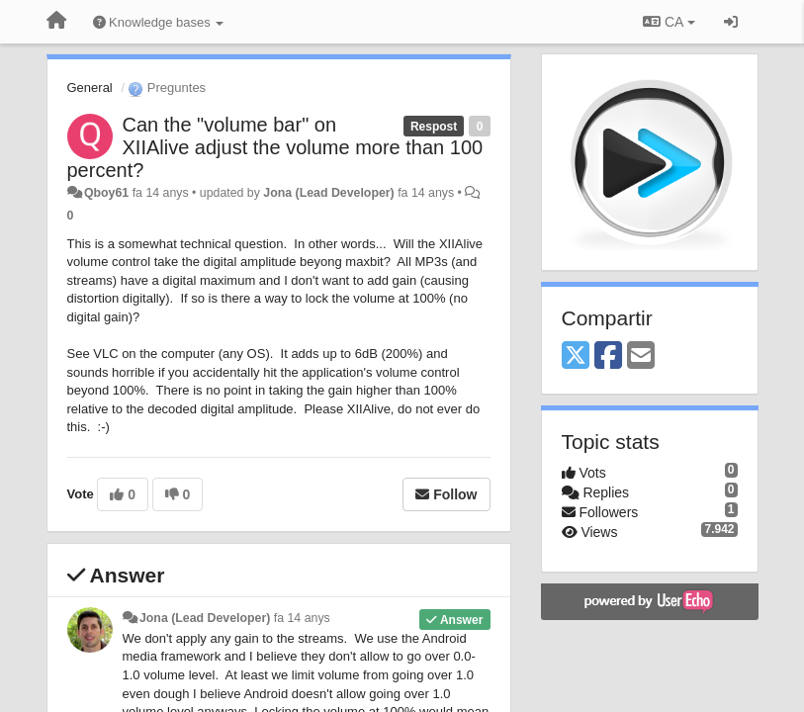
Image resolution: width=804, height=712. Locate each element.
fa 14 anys (302, 618)
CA (668, 22)
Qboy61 (106, 193)
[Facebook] (608, 356)
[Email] (641, 356)
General (90, 87)
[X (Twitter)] (575, 356)
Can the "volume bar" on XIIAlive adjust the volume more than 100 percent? (275, 147)
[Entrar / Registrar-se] (731, 22)
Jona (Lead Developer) (328, 193)
